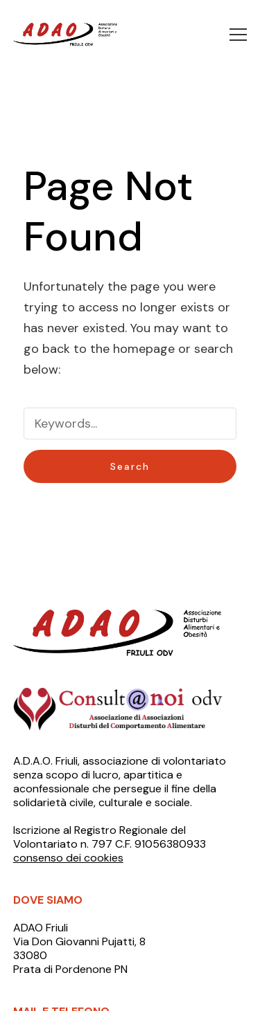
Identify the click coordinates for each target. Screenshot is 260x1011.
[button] (238, 34)
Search (130, 466)
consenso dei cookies (68, 857)
